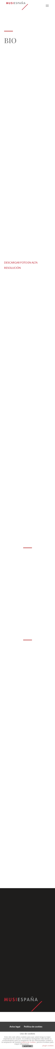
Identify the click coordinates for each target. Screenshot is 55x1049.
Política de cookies (33, 1026)
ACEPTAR (27, 1046)
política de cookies (28, 1042)
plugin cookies (48, 1046)
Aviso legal (15, 1026)
